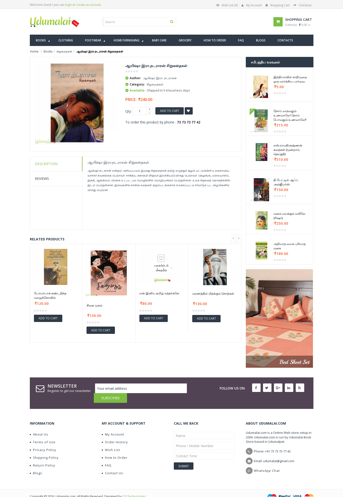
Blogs (36, 463)
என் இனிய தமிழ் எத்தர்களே (159, 293)
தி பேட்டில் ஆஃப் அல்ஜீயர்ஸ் (285, 182)
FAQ (107, 455)
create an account (88, 5)
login (68, 5)
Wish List (111, 440)
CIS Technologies (134, 487)
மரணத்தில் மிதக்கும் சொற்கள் (213, 293)
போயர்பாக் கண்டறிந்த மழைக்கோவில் (50, 295)
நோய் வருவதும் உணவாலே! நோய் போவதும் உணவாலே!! (289, 115)
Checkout (302, 5)
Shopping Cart (278, 5)
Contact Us (112, 463)
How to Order (115, 448)
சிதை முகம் (94, 305)
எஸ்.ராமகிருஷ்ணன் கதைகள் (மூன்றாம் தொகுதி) (287, 149)
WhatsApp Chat (267, 461)
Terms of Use (43, 432)
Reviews (42, 178)
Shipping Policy (44, 448)
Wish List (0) (227, 5)
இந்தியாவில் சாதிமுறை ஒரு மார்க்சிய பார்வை (290, 79)
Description (46, 163)
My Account (251, 5)
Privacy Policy (43, 440)
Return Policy (42, 455)
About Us (39, 424)
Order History (115, 432)
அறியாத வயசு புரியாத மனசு (289, 246)
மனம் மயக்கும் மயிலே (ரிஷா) (289, 215)
